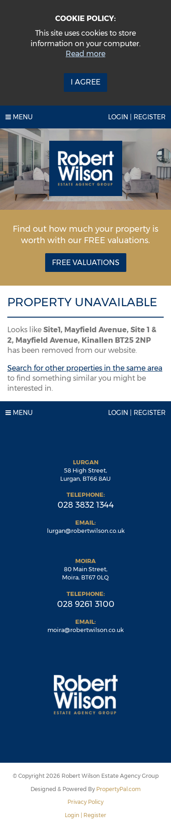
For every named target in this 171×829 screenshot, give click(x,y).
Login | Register (137, 117)
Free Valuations (85, 262)
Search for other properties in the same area (84, 368)
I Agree (85, 82)
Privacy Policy (85, 801)
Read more (85, 53)
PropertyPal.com (118, 789)
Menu (19, 117)
